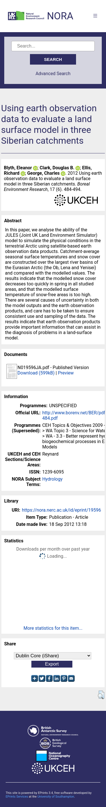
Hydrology (52, 479)
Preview (66, 373)
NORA (60, 16)
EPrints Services (17, 796)
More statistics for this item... (53, 628)
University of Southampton (55, 796)
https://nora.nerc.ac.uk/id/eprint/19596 (61, 510)
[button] (101, 695)
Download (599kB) (36, 373)
